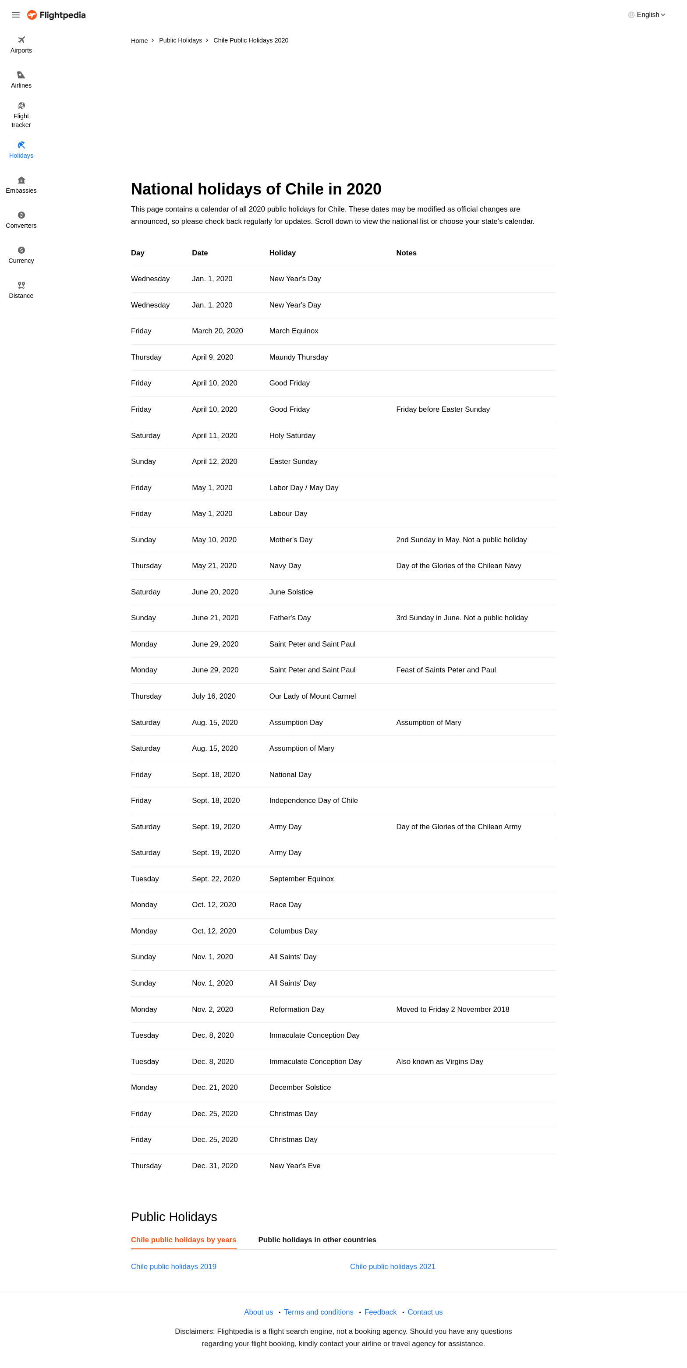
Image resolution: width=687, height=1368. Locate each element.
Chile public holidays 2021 (393, 1266)
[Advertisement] (343, 114)
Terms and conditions (319, 1312)
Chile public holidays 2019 (173, 1266)
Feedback (381, 1312)
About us (258, 1312)
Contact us (425, 1312)
